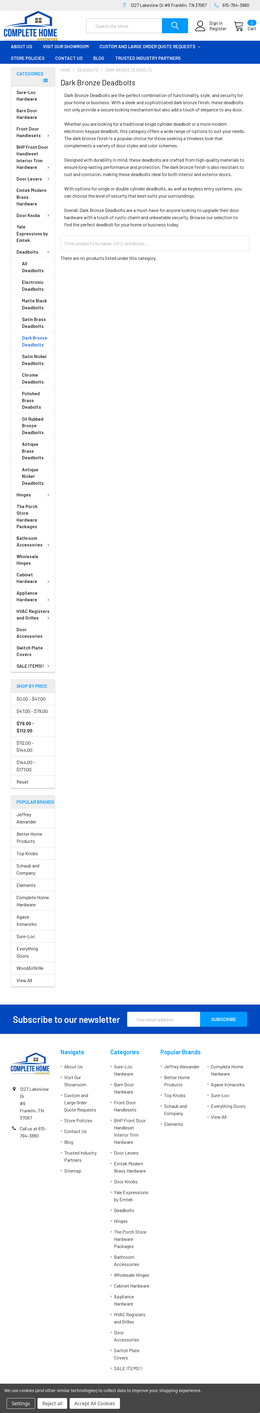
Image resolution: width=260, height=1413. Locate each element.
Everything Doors (27, 957)
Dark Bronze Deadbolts (34, 346)
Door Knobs (34, 220)
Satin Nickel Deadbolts (34, 365)
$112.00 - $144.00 (25, 751)
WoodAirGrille (29, 973)
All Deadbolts (33, 272)
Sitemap (72, 1176)
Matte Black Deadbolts (34, 309)
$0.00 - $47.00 (31, 704)
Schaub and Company (27, 874)
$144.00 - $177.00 (25, 770)
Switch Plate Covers (29, 656)
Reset (22, 787)
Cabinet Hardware (34, 583)
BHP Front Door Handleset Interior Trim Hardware (34, 162)
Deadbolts (32, 257)
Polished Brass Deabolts (31, 405)
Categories (29, 79)
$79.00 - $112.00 (25, 732)
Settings (21, 1403)
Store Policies (27, 63)
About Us (21, 51)
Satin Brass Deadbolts (34, 328)
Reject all (52, 1403)
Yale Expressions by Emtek (32, 238)
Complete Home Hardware (32, 906)
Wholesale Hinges (27, 565)
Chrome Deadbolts (33, 384)
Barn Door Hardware (26, 119)
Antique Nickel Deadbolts (33, 481)
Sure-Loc (25, 941)
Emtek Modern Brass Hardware (31, 202)
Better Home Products (29, 842)
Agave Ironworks (26, 925)
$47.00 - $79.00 (32, 716)
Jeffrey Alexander (26, 823)
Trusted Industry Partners (148, 63)
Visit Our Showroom (66, 51)
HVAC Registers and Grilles (34, 620)
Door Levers (34, 184)
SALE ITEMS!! (34, 671)
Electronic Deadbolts (33, 291)
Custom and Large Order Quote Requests (150, 51)
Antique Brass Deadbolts (33, 456)
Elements (26, 890)
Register (211, 32)
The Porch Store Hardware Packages (26, 522)
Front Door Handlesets (34, 137)
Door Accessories (29, 638)
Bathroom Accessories (34, 547)
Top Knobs (27, 858)
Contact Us (68, 63)
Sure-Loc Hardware (26, 101)
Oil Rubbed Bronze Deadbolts (33, 431)
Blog (98, 63)
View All (24, 985)
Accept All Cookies (94, 1403)
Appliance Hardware (34, 602)
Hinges (34, 500)
